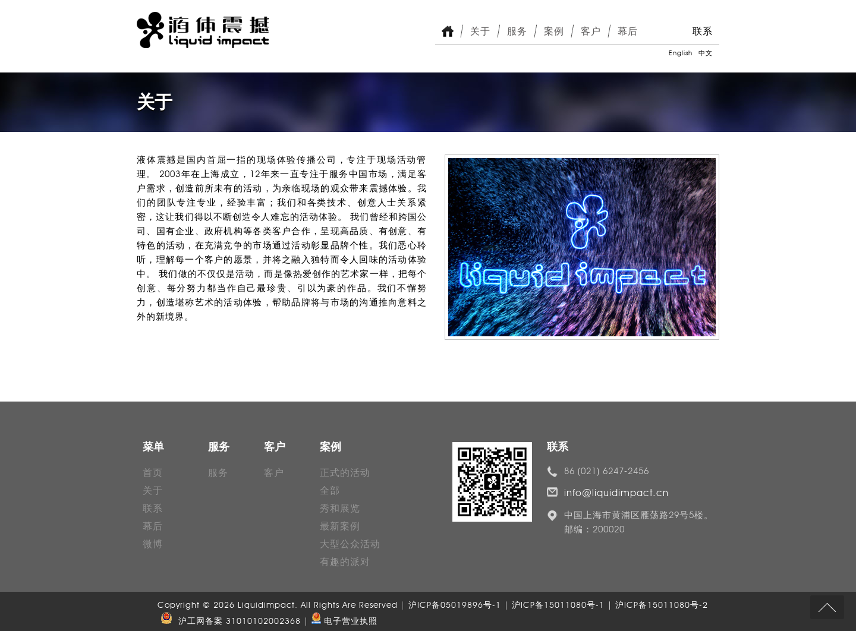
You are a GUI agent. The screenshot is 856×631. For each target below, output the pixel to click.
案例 (554, 31)
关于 (480, 31)
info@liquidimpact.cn (616, 493)
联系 (703, 31)
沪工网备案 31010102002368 (229, 621)
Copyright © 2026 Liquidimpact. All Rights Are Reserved (279, 605)
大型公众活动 (350, 544)
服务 (517, 31)
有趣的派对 (345, 561)
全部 (330, 490)
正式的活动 (345, 472)
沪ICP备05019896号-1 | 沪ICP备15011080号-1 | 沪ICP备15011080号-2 (558, 605)
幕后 (628, 31)
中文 (705, 53)
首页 (153, 472)
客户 (591, 31)
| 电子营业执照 (340, 621)
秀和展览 (340, 508)
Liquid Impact (203, 30)
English (681, 53)
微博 (153, 544)
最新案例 (340, 526)
